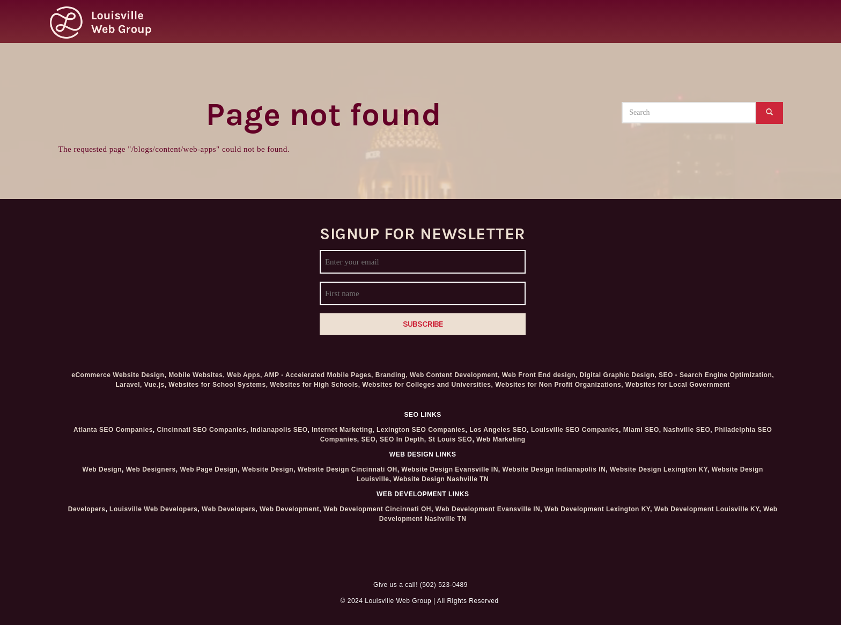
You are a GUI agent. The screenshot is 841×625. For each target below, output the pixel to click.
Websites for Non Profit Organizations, (560, 384)
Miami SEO (641, 429)
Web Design (102, 469)
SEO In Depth (402, 439)
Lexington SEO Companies (421, 429)
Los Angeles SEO (498, 429)
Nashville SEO (686, 429)
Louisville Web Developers (153, 509)
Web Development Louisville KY (706, 509)
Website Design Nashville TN (441, 479)
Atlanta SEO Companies (113, 429)
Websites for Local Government (677, 384)
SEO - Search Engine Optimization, (716, 375)
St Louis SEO (450, 439)
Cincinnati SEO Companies (202, 429)
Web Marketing (501, 439)
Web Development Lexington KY (597, 509)
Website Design (267, 469)
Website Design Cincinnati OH (347, 469)
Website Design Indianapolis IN (554, 469)
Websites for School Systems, (218, 384)
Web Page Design (209, 469)
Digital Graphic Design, (618, 375)
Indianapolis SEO (279, 429)
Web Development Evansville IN (488, 509)
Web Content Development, (455, 375)
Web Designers (151, 469)
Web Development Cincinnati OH (377, 509)
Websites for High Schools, (315, 384)
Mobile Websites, (196, 375)
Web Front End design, (540, 375)
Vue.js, (155, 384)
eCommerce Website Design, (118, 375)
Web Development (289, 509)
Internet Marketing (342, 429)
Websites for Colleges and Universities (426, 384)
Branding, (391, 375)
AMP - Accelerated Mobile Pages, (318, 375)
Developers (87, 509)
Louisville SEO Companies (575, 429)
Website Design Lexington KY (658, 469)
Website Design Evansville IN (449, 469)
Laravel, (129, 384)
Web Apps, (244, 375)
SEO (369, 439)
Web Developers (228, 509)
